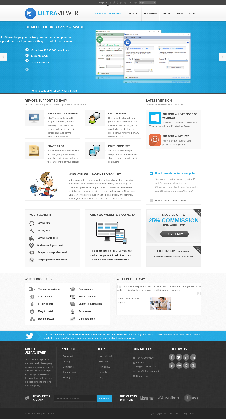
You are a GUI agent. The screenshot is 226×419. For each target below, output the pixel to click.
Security (103, 372)
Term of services (71, 372)
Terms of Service (32, 413)
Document (150, 13)
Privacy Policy (49, 413)
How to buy (104, 366)
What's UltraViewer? (107, 13)
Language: (177, 3)
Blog (180, 13)
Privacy (66, 377)
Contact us (68, 366)
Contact (193, 13)
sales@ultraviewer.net (147, 371)
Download (132, 13)
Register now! (174, 234)
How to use (104, 361)
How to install (105, 356)
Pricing (167, 13)
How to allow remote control (171, 200)
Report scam (142, 376)
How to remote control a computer (175, 173)
